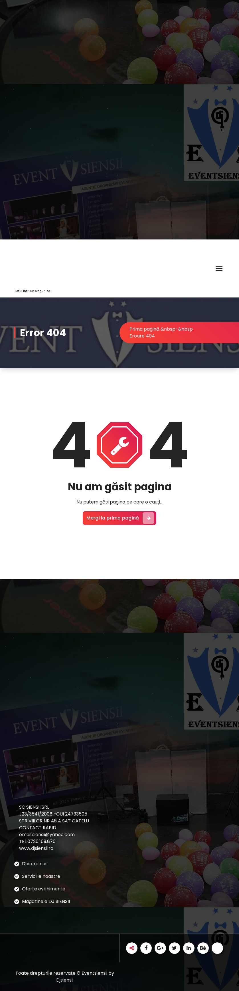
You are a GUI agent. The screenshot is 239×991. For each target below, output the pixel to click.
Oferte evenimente (43, 889)
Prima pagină (144, 329)
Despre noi (34, 863)
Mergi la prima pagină (120, 518)
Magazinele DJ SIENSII (46, 901)
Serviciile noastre (41, 876)
